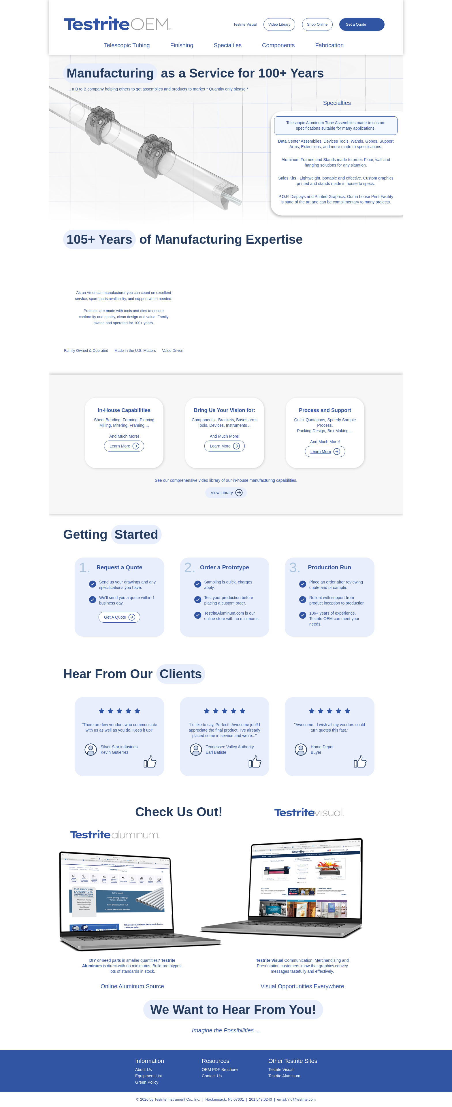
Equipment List (148, 1076)
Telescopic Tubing (127, 45)
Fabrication (329, 45)
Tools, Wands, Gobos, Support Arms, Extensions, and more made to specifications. (336, 144)
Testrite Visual (245, 24)
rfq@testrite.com (302, 1099)
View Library (222, 492)
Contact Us (212, 1076)
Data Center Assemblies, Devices (308, 141)
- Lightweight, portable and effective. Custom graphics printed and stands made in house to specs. (335, 181)
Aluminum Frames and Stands (309, 159)
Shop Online (317, 24)
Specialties (228, 45)
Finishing (181, 45)
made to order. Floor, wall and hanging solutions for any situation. (336, 162)
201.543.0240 (260, 1099)
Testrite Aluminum (284, 1076)
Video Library (279, 24)
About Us (143, 1069)
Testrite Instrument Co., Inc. (177, 1099)
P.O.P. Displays (292, 196)
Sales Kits (287, 178)
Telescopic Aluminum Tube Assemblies (320, 122)
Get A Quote (115, 617)
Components (278, 45)
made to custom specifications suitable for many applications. (335, 125)
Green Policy (146, 1082)
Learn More (120, 446)
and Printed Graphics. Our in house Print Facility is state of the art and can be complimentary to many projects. (335, 199)
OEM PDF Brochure (220, 1069)
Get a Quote (356, 24)
